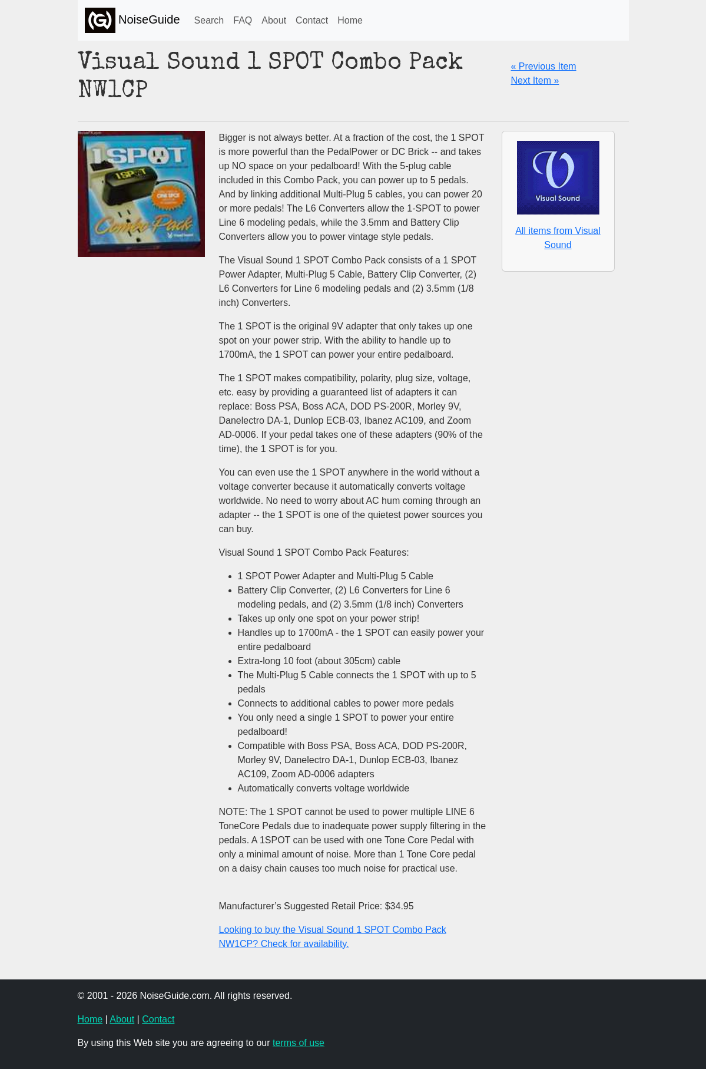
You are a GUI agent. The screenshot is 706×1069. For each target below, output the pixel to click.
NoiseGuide (132, 20)
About (273, 20)
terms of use (298, 1043)
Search (209, 20)
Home (350, 20)
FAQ (242, 20)
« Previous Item (543, 66)
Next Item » (535, 80)
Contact (312, 20)
